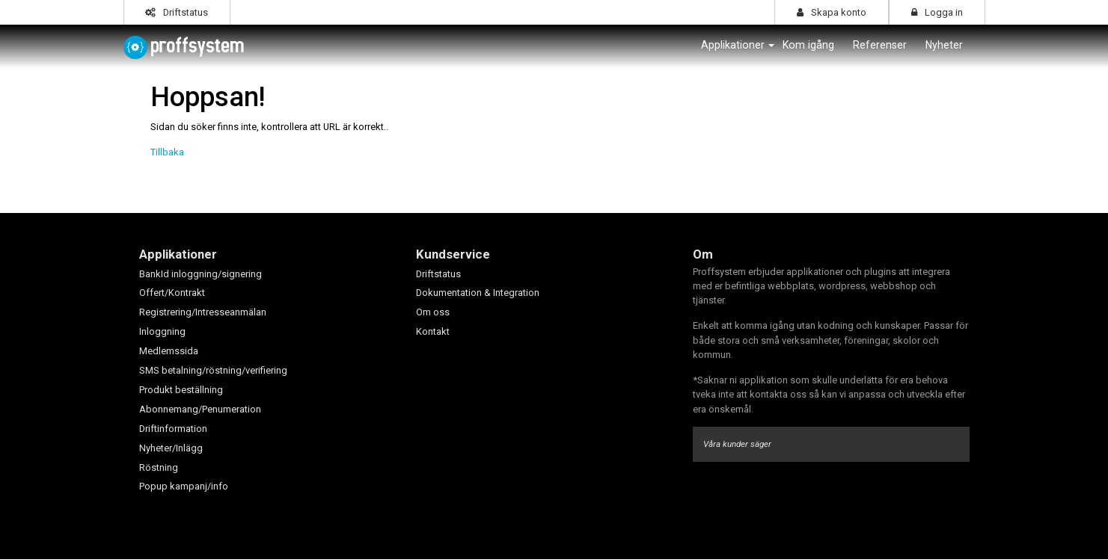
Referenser (880, 45)
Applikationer (733, 45)
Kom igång (808, 45)
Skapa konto (831, 12)
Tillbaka (167, 152)
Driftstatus (176, 12)
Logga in (937, 12)
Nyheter (944, 45)
